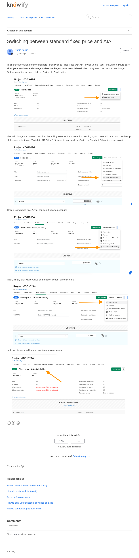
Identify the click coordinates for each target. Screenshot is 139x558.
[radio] (61, 441)
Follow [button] (126, 50)
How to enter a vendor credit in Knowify (27, 485)
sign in (16, 534)
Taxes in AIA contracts (18, 497)
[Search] (109, 17)
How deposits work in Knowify (22, 491)
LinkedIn (18, 423)
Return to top (15, 466)
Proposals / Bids (48, 17)
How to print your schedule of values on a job (30, 502)
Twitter (13, 423)
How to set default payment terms (24, 508)
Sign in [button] (125, 5)
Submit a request (110, 5)
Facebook (9, 423)
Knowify (10, 17)
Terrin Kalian (21, 50)
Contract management (27, 17)
